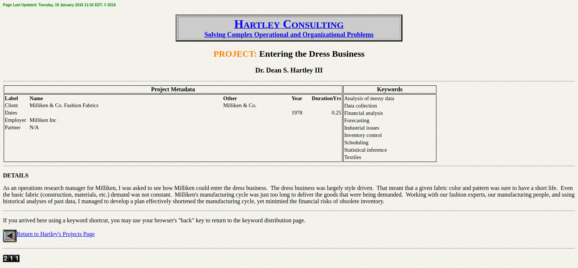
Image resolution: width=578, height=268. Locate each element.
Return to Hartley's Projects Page (56, 234)
